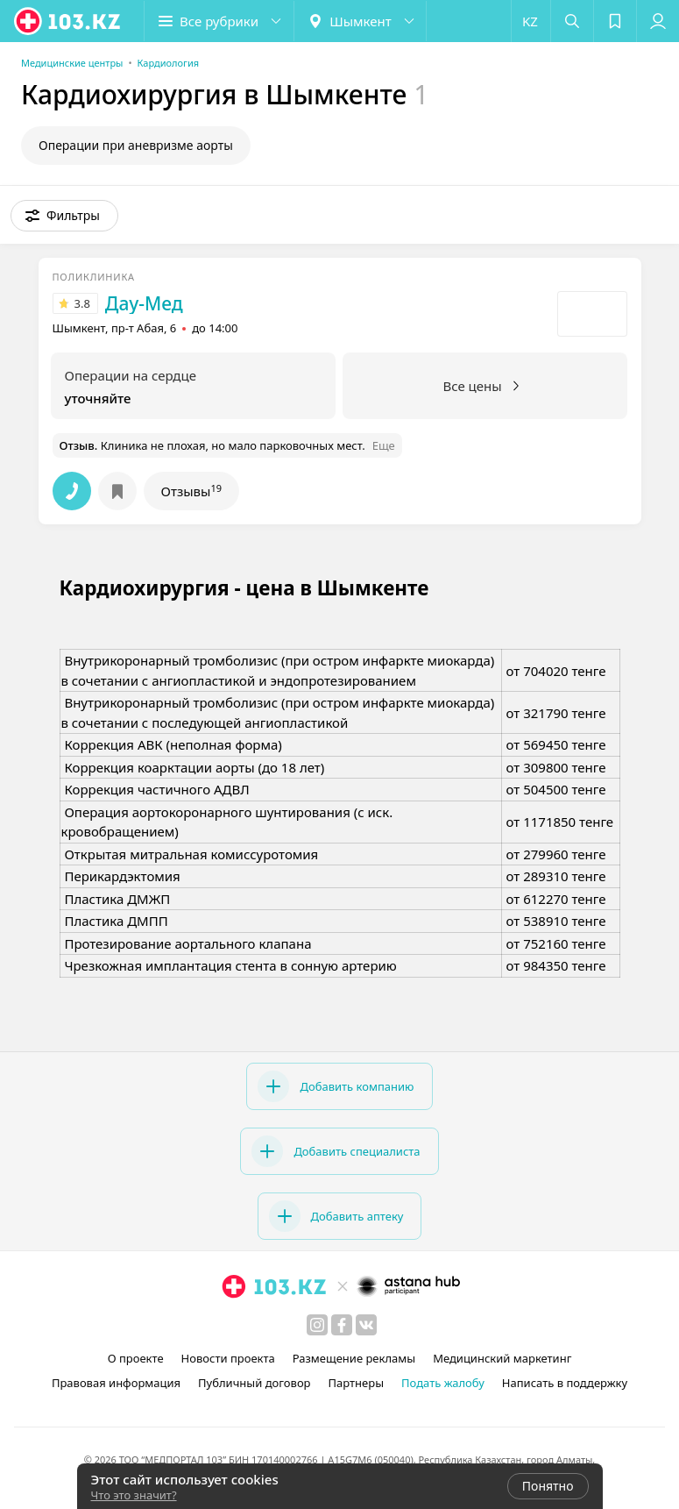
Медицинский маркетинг (502, 1358)
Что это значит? (134, 1495)
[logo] (68, 21)
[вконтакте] (366, 1324)
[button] (219, 21)
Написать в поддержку (564, 1383)
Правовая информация (116, 1383)
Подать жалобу (442, 1383)
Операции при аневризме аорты (136, 145)
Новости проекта (228, 1358)
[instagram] (317, 1324)
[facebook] (341, 1324)
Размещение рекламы (354, 1358)
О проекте (136, 1358)
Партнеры (357, 1383)
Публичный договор (254, 1383)
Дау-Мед (144, 303)
